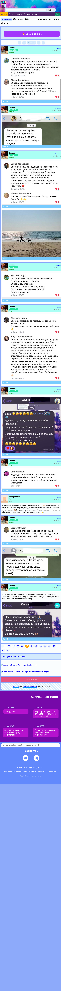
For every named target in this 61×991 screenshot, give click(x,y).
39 (22, 646)
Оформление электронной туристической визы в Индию (25, 672)
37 (13, 646)
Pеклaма (32, 772)
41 (32, 646)
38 (18, 646)
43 (41, 646)
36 (9, 646)
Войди (16, 686)
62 (8, 650)
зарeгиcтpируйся (30, 686)
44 (45, 646)
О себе (11, 501)
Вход (57, 14)
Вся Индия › (6, 19)
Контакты (41, 772)
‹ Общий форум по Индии (14, 656)
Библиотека (51, 772)
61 (3, 650)
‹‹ (19, 43)
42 (36, 646)
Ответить (58, 48)
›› (43, 43)
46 (54, 646)
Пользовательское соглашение (16, 772)
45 (49, 646)
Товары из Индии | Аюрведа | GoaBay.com (19, 665)
